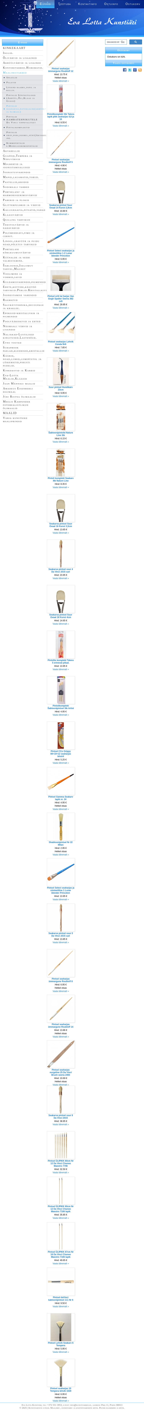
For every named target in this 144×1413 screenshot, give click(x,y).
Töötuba (64, 3)
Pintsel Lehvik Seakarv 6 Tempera (60, 1344)
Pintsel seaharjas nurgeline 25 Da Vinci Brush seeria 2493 (61, 1072)
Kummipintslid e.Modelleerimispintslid (22, 144)
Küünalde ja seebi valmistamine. (16, 259)
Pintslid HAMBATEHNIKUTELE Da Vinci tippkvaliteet (22, 119)
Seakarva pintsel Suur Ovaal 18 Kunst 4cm (60, 616)
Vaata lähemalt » (60, 81)
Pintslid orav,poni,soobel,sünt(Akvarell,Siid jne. (30, 135)
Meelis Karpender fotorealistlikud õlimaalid (16, 405)
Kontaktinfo (87, 3)
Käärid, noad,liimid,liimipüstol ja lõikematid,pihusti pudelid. (22, 360)
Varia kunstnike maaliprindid (15, 419)
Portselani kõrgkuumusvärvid (17, 251)
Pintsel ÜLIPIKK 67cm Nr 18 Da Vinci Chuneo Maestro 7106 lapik (60, 1254)
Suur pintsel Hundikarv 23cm (61, 388)
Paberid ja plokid (16, 200)
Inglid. (8, 52)
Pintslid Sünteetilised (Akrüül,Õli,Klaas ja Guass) (21, 98)
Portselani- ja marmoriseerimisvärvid (20, 193)
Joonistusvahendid (16, 172)
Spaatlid (11, 77)
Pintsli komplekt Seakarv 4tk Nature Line (60, 479)
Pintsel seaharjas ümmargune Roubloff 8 (61, 980)
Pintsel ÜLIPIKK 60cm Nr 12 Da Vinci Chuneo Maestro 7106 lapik (60, 1209)
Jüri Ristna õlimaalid (19, 396)
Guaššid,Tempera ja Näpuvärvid (17, 157)
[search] (115, 42)
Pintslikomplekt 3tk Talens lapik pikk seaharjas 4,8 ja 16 (60, 117)
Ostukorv (133, 3)
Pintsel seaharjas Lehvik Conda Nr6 (60, 343)
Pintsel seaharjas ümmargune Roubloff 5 (61, 160)
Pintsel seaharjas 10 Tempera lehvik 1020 (60, 1389)
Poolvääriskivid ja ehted (22, 321)
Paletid (11, 82)
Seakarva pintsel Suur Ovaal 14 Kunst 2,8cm (60, 206)
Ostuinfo (111, 3)
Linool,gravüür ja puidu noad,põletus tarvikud (21, 242)
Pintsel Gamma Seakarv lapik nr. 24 (60, 798)
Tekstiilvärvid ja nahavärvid (16, 226)
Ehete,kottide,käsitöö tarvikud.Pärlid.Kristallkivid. (26, 288)
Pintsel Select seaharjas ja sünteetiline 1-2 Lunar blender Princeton (60, 253)
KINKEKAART (14, 48)
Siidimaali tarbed (16, 186)
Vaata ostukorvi (123, 63)
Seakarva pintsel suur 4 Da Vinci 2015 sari (60, 570)
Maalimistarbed (15, 72)
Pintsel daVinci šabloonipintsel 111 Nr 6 (60, 1298)
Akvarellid (11, 150)
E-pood (22, 42)
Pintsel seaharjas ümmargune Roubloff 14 (60, 1025)
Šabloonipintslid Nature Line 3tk (60, 434)
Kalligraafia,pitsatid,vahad (24, 209)
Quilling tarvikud (16, 219)
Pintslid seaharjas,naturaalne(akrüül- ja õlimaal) (26, 108)
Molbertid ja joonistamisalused (16, 165)
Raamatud (10, 299)
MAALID (10, 413)
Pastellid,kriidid (16, 181)
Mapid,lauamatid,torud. (21, 177)
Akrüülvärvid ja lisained (22, 62)
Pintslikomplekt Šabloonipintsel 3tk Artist (61, 707)
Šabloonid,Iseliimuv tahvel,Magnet (18, 267)
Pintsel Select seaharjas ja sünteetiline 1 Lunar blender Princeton (60, 890)
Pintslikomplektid (18, 127)
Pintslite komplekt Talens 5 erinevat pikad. (61, 661)
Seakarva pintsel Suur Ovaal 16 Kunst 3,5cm (60, 525)
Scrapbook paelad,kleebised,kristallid (23, 349)
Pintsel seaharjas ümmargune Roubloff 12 (60, 69)
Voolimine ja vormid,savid (12, 275)
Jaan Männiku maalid (19, 383)
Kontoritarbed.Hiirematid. (23, 67)
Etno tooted (12, 342)
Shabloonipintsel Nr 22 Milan (61, 843)
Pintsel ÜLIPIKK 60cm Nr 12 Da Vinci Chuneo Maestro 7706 (60, 1163)
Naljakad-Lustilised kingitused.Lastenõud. (20, 336)
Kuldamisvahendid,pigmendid (24, 281)
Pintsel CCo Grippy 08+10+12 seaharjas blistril (60, 754)
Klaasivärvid (13, 214)
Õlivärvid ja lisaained (20, 57)
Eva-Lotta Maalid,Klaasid (15, 377)
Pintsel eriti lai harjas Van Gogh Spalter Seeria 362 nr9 (61, 299)
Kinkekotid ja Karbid (19, 370)
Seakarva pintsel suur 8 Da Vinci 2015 (60, 1116)
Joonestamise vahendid (20, 295)
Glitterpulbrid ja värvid (22, 204)
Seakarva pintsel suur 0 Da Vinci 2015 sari (60, 934)
